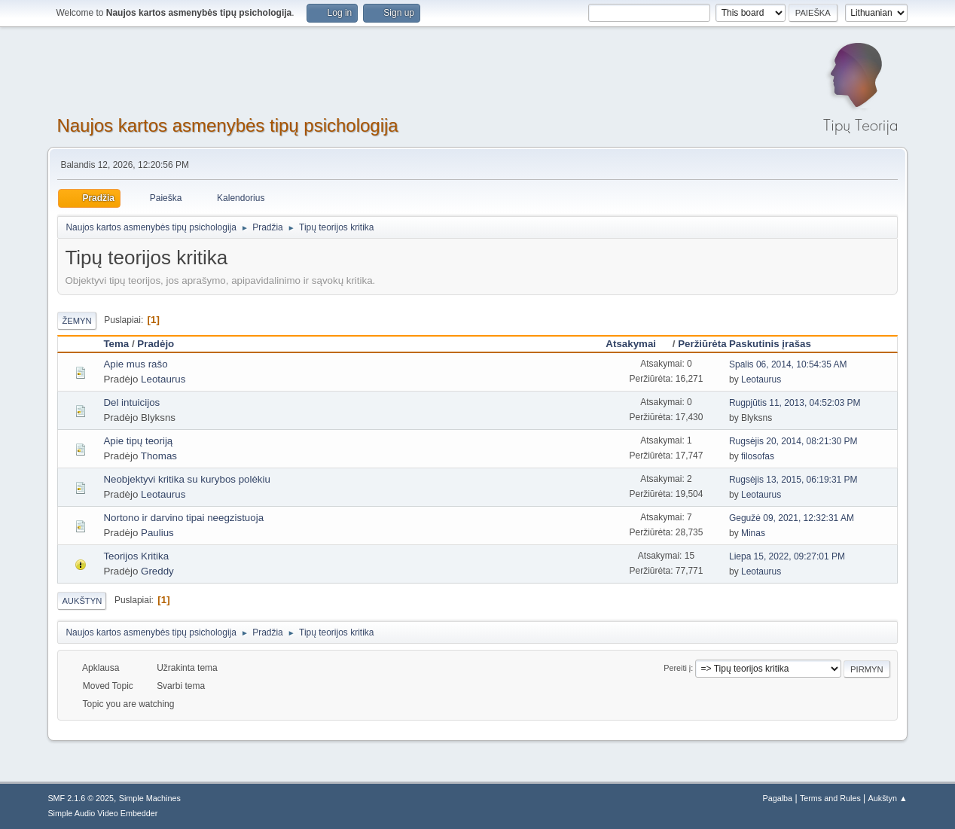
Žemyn (76, 320)
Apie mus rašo (135, 364)
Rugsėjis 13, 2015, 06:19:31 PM (793, 479)
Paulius (157, 532)
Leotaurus (163, 379)
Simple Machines (150, 798)
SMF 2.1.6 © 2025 (80, 798)
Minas (753, 533)
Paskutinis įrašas (770, 343)
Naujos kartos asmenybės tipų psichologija (227, 125)
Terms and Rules (830, 798)
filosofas (757, 456)
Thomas (159, 456)
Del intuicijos (131, 402)
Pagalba (778, 798)
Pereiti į (677, 667)
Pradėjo (155, 343)
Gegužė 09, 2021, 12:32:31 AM (791, 518)
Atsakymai (638, 343)
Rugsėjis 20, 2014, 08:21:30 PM (793, 441)
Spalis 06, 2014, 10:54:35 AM (788, 364)
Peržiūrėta (702, 343)
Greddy (157, 571)
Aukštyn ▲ (888, 798)
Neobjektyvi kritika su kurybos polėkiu (186, 479)
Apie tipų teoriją (137, 441)
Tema (116, 343)
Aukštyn (82, 600)
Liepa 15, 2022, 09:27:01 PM (787, 556)
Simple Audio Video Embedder (102, 813)
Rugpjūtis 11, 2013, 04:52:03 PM (795, 403)
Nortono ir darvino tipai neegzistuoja (183, 517)
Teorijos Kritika (136, 556)
